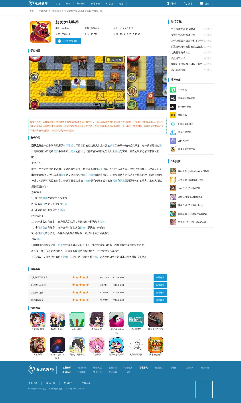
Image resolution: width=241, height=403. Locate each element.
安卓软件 (97, 372)
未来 (100, 169)
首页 (58, 3)
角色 (42, 227)
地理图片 (174, 367)
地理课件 (113, 367)
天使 (115, 180)
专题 (121, 3)
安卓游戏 (95, 3)
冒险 (94, 256)
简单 (73, 151)
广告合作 (86, 383)
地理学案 (143, 367)
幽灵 (92, 174)
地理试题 (97, 367)
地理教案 (128, 367)
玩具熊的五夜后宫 (39, 277)
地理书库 (205, 367)
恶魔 (122, 180)
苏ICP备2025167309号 (75, 389)
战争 (63, 174)
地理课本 (189, 367)
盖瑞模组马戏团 (38, 285)
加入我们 (68, 383)
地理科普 (82, 367)
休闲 (65, 145)
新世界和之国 (37, 292)
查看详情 (160, 277)
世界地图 (82, 372)
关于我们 (32, 383)
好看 (64, 204)
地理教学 (66, 367)
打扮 (82, 227)
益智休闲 (56, 11)
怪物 (117, 151)
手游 (70, 145)
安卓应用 (81, 3)
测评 (38, 239)
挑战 (62, 210)
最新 (68, 3)
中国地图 (66, 372)
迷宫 (55, 151)
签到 (42, 233)
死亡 (85, 174)
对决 (45, 198)
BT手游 (109, 3)
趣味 (42, 204)
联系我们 (50, 383)
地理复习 (159, 367)
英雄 (62, 256)
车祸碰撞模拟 (37, 300)
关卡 (112, 145)
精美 (60, 245)
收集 (87, 180)
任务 (102, 221)
